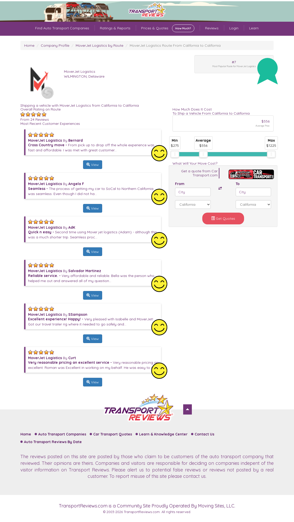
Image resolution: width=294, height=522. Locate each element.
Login (233, 28)
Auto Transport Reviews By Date (53, 442)
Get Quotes (223, 218)
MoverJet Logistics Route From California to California (175, 45)
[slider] (174, 154)
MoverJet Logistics (79, 71)
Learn (254, 28)
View (92, 164)
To (237, 183)
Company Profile (55, 45)
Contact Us (204, 434)
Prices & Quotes (167, 28)
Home (29, 45)
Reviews (212, 28)
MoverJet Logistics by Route (99, 45)
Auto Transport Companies (62, 434)
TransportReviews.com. (142, 512)
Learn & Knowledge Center (163, 434)
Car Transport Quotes (112, 434)
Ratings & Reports (115, 28)
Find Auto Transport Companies (62, 28)
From (179, 183)
